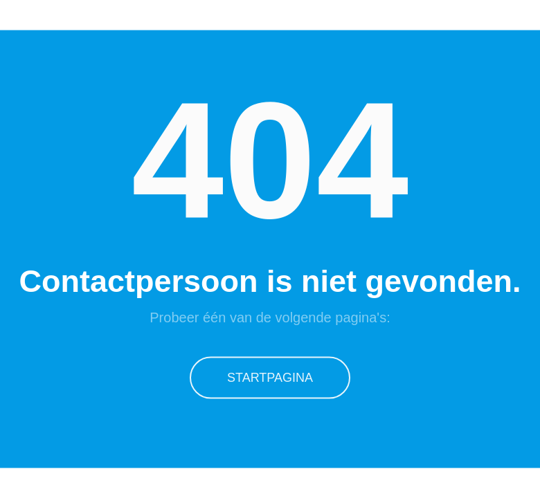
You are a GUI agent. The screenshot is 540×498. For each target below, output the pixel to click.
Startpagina (270, 377)
